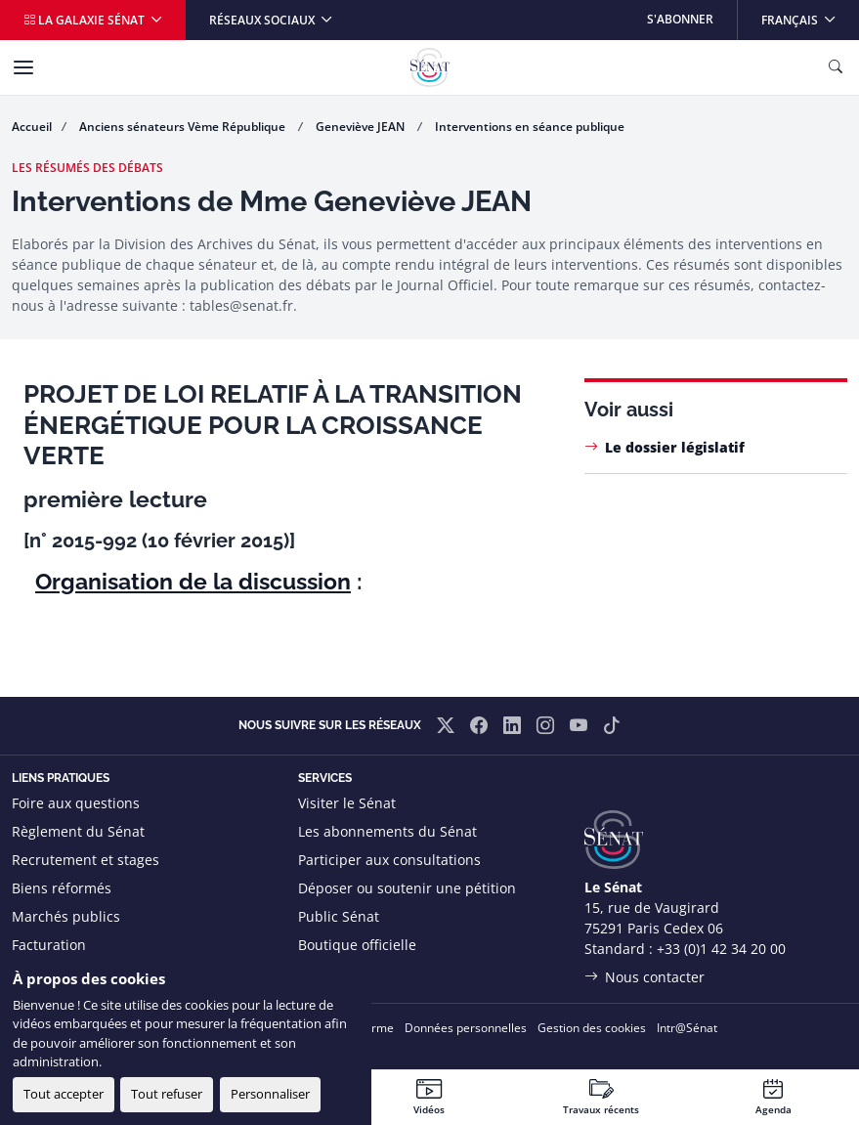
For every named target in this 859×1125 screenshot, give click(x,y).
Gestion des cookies (591, 1027)
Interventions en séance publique (529, 126)
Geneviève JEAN (362, 126)
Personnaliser (270, 1094)
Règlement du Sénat (78, 831)
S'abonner (680, 19)
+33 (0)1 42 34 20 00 (721, 948)
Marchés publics (66, 916)
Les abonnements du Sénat (387, 831)
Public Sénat (338, 916)
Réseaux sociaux (263, 20)
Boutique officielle (357, 944)
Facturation (49, 944)
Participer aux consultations (389, 859)
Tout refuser (166, 1094)
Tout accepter (63, 1094)
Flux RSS (325, 973)
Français (809, 14)
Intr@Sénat (687, 1027)
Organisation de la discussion (193, 581)
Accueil (32, 126)
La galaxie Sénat (85, 20)
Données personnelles (466, 1027)
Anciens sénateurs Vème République (183, 126)
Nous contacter (655, 977)
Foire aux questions (76, 803)
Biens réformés (61, 888)
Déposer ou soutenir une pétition (407, 888)
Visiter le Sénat (347, 803)
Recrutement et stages (85, 859)
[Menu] (23, 67)
